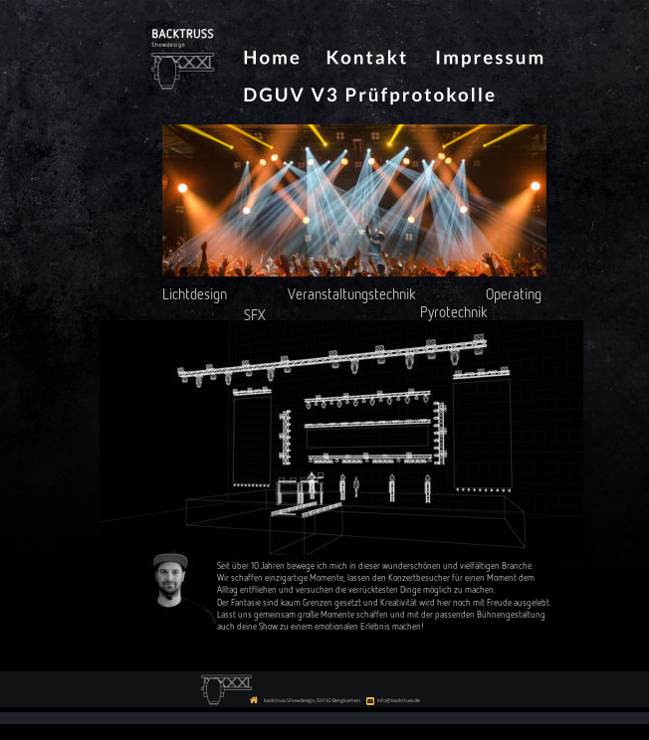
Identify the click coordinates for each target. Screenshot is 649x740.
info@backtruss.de (398, 700)
